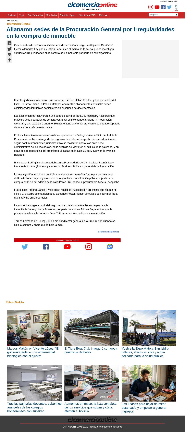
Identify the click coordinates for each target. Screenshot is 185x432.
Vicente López (67, 15)
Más (103, 15)
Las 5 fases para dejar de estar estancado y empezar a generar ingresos (144, 407)
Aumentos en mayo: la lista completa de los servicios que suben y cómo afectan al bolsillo (90, 407)
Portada (12, 15)
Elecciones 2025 (86, 15)
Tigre (21, 15)
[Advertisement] (65, 76)
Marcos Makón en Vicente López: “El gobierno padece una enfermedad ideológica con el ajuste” (33, 352)
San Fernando (35, 15)
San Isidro (51, 15)
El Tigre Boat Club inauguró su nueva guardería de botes (90, 350)
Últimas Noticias (15, 302)
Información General (18, 23)
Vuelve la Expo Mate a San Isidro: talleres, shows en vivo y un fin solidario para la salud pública (146, 352)
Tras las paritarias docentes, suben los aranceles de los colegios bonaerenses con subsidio (34, 407)
